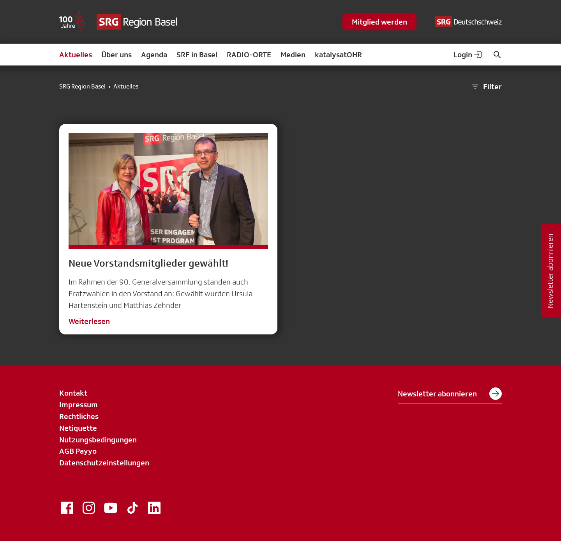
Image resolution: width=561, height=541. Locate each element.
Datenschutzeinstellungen (104, 462)
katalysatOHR (338, 54)
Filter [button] (486, 87)
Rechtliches (79, 416)
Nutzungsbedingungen (98, 439)
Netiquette (78, 428)
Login (468, 54)
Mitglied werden (379, 22)
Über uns (116, 54)
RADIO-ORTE (249, 54)
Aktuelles (75, 54)
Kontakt (73, 393)
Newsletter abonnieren (450, 393)
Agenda (154, 54)
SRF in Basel (196, 54)
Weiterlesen (89, 321)
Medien (292, 54)
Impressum (78, 404)
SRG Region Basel (82, 86)
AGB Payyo (78, 451)
